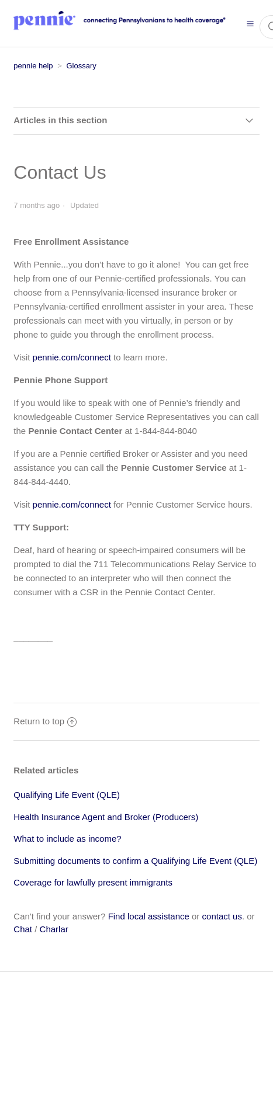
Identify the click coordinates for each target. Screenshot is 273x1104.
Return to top (45, 721)
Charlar (54, 929)
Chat (22, 929)
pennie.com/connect (72, 357)
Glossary (81, 65)
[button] (250, 23)
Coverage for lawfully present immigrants (92, 882)
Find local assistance (148, 916)
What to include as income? (67, 838)
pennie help (33, 65)
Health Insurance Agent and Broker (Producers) (105, 817)
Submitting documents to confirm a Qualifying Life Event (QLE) (135, 861)
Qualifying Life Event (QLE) (66, 795)
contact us (222, 916)
